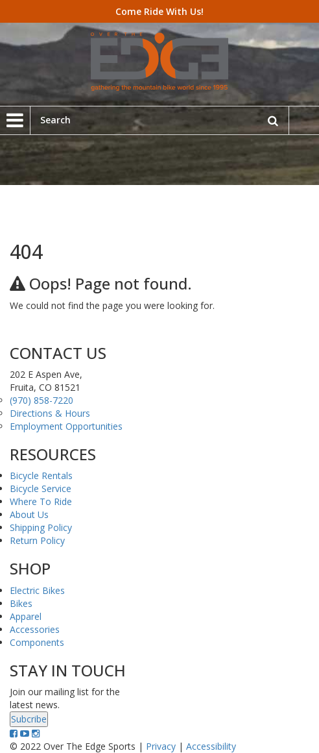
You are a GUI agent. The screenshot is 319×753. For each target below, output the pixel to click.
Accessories (35, 629)
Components (37, 642)
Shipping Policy (41, 527)
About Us (29, 514)
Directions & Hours (50, 413)
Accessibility (211, 746)
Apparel (25, 616)
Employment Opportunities (66, 426)
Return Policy (37, 540)
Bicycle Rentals (41, 475)
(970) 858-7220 (41, 400)
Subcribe (29, 719)
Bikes (21, 603)
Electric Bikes (37, 590)
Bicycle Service (40, 488)
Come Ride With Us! (159, 11)
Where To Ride (41, 501)
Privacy (161, 746)
